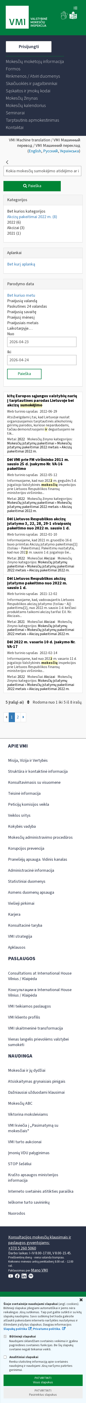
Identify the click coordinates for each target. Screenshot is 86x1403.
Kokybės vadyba (22, 826)
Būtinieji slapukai (19, 1336)
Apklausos (16, 947)
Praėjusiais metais (23, 323)
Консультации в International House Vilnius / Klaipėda (40, 992)
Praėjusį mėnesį (21, 317)
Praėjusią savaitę (21, 312)
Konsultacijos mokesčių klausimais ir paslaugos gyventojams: (39, 1240)
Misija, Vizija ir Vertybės (28, 760)
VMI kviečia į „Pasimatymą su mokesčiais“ (33, 1128)
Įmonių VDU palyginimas (29, 1153)
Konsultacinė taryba (25, 925)
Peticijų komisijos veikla (28, 804)
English (35, 151)
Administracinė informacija (31, 870)
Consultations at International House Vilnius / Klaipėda (40, 976)
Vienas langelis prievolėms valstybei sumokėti (38, 1042)
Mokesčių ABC (20, 1103)
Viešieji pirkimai (21, 903)
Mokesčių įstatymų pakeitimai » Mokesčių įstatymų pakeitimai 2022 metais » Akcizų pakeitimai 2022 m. (39, 447)
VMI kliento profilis (24, 1017)
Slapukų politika (15, 1329)
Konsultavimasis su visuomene (34, 782)
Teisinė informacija (24, 793)
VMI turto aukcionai (25, 1142)
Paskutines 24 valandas (27, 306)
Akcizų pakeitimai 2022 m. (32, 217)
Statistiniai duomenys (26, 881)
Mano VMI (39, 1270)
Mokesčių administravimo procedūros (40, 837)
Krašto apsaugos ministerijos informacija (33, 1177)
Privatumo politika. (47, 1329)
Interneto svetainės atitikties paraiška (40, 1191)
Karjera (14, 914)
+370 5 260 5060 (22, 1248)
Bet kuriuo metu (21, 295)
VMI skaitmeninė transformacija (35, 1028)
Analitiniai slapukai (20, 1357)
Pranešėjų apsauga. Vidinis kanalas (37, 859)
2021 (14, 233)
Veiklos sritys (19, 815)
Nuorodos (16, 1213)
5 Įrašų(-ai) (17, 702)
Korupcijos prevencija (26, 848)
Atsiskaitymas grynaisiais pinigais (36, 1081)
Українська (69, 151)
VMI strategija (20, 936)
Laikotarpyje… (20, 328)
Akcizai (16, 228)
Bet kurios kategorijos (26, 211)
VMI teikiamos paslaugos (29, 1006)
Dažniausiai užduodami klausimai (36, 1092)
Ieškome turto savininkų (29, 1202)
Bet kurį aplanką (21, 264)
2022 (14, 222)
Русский (50, 151)
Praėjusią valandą (22, 301)
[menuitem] (35, 61)
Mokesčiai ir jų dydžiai (26, 1070)
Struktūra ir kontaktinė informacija (38, 771)
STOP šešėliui (19, 1164)
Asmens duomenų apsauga (31, 892)
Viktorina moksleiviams (28, 1114)
